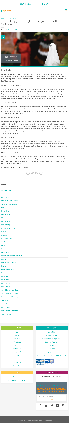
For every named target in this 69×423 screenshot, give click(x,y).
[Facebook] (29, 173)
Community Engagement (9, 204)
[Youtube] (63, 405)
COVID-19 (4, 207)
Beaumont (17, 339)
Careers (52, 345)
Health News (5, 252)
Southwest (17, 362)
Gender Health (5, 242)
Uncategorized (5, 307)
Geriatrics (4, 245)
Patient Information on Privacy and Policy (39, 418)
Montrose (17, 355)
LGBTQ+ (4, 259)
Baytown (17, 335)
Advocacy (4, 194)
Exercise (4, 235)
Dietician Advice (6, 221)
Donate (46, 4)
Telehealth (4, 304)
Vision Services (6, 314)
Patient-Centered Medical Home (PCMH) (52, 355)
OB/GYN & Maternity (7, 269)
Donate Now (17, 377)
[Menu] (66, 10)
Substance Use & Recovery (9, 297)
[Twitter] (32, 173)
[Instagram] (46, 405)
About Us (51, 332)
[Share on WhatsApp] (26, 173)
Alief (17, 332)
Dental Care (5, 211)
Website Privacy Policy (17, 418)
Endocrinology (5, 225)
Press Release (5, 280)
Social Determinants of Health (10, 293)
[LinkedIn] (42, 173)
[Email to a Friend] (36, 173)
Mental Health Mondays (9, 262)
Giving (3, 249)
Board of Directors (51, 342)
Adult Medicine (6, 190)
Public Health (5, 287)
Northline (17, 359)
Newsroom (52, 352)
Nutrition (4, 266)
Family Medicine (6, 238)
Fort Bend (17, 352)
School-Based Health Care (9, 290)
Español (3, 231)
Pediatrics (4, 273)
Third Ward (17, 365)
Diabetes (4, 218)
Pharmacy (4, 276)
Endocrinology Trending (8, 228)
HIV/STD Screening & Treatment (11, 256)
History (52, 349)
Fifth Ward (17, 349)
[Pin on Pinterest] (39, 173)
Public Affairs (5, 283)
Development (5, 214)
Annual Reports (52, 335)
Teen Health (5, 300)
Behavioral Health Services (9, 201)
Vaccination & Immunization (10, 311)
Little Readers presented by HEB (17, 380)
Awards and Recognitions (52, 339)
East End (17, 345)
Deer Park (17, 342)
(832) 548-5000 (25, 4)
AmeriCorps (5, 197)
